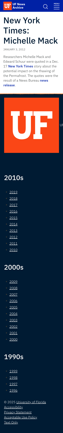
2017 (13, 205)
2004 (13, 313)
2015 (13, 217)
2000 (13, 339)
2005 (13, 307)
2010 (13, 250)
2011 (13, 243)
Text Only (11, 422)
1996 (13, 390)
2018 (13, 198)
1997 (13, 384)
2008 (13, 288)
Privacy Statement (18, 412)
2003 (13, 320)
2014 (13, 224)
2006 (13, 301)
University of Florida (31, 402)
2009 (13, 281)
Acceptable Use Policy (20, 417)
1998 (13, 377)
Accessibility (13, 407)
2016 (13, 211)
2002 (13, 326)
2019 (13, 192)
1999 (13, 371)
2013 (13, 230)
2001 (13, 333)
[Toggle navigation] (56, 6)
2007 (13, 294)
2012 (13, 237)
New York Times (20, 66)
